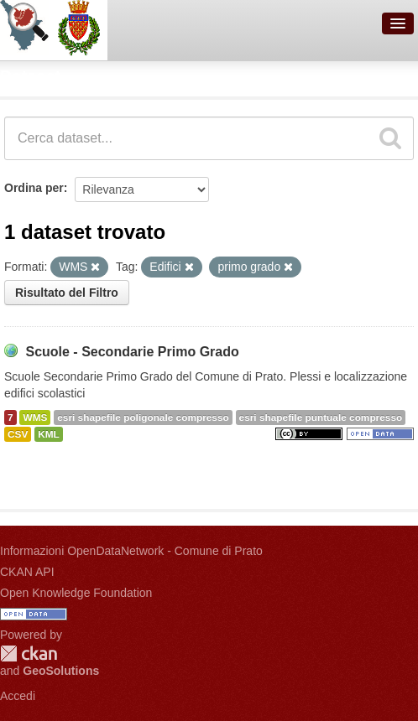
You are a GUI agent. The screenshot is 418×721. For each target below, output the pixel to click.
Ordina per (34, 188)
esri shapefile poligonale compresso (142, 417)
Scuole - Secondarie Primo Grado (131, 352)
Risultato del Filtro (66, 292)
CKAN (28, 653)
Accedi (17, 696)
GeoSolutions (61, 670)
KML (49, 434)
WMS (35, 417)
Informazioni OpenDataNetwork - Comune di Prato (131, 551)
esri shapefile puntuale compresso (321, 417)
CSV (18, 434)
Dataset (30, 76)
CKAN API (27, 571)
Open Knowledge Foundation (76, 592)
